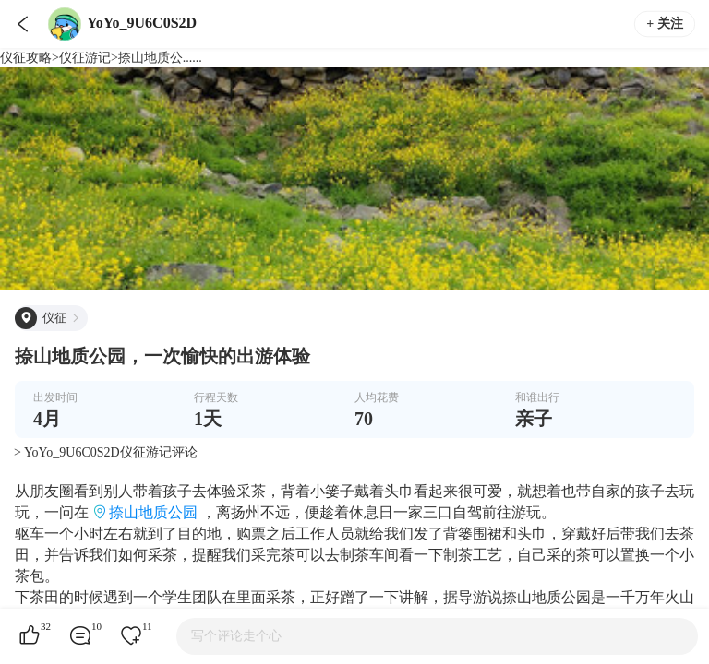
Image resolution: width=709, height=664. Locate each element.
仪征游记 (85, 58)
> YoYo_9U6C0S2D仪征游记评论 (106, 452)
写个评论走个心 (236, 636)
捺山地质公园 (153, 512)
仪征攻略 (26, 58)
